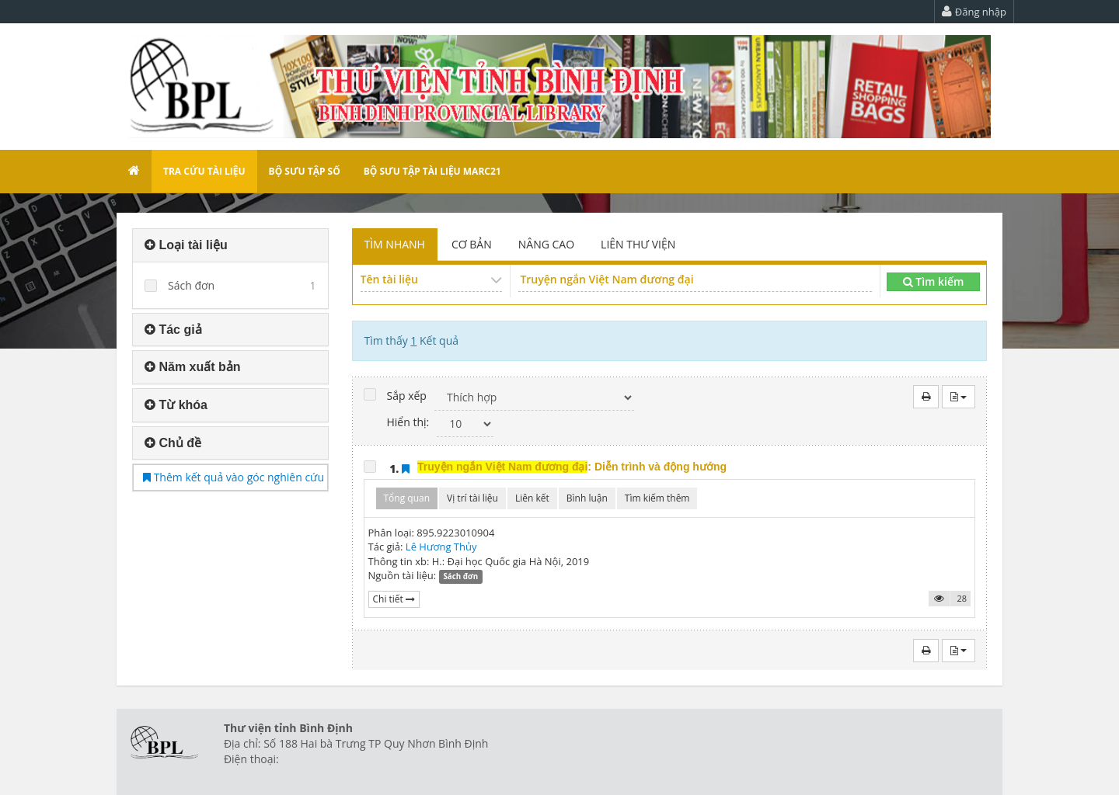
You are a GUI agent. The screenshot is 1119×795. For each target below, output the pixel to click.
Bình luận (587, 498)
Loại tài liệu (186, 245)
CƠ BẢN (471, 244)
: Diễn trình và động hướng (572, 466)
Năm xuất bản (193, 366)
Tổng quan (407, 498)
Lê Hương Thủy (441, 547)
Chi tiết (394, 599)
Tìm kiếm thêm (657, 498)
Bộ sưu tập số (304, 171)
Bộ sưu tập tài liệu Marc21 (432, 171)
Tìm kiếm (933, 281)
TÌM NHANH (394, 244)
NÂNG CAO (546, 244)
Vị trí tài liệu (472, 498)
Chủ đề (173, 443)
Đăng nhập (974, 12)
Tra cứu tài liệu (204, 171)
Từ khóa (176, 404)
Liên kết (532, 498)
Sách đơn (191, 285)
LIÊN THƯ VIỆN (638, 244)
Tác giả (173, 329)
